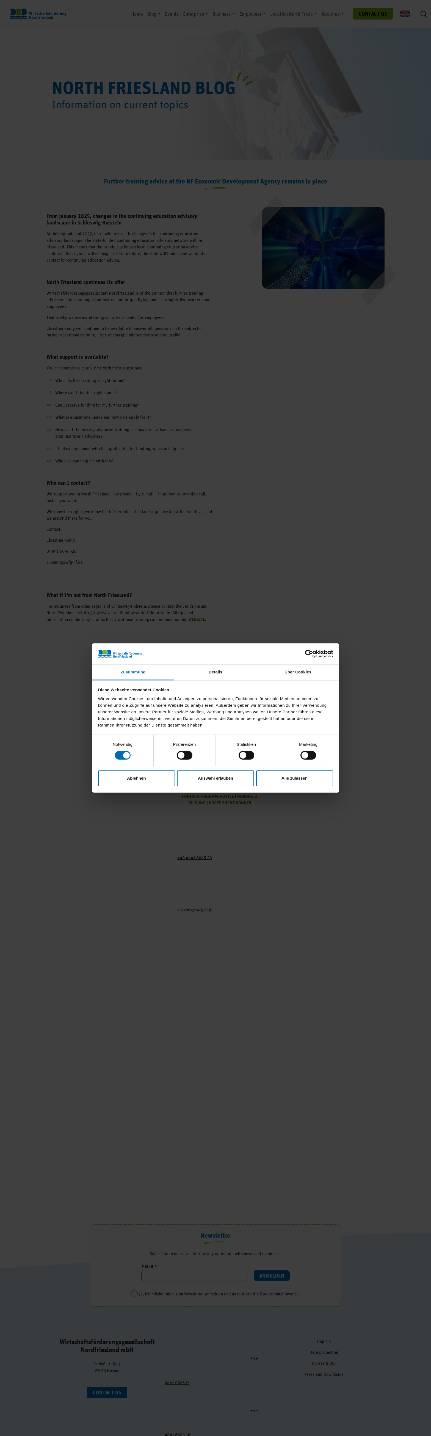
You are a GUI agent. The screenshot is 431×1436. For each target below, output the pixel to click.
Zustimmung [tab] (133, 672)
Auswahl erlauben (215, 778)
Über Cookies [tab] (297, 672)
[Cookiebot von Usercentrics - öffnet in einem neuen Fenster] (309, 654)
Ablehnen (136, 778)
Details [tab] (215, 672)
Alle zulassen (294, 778)
